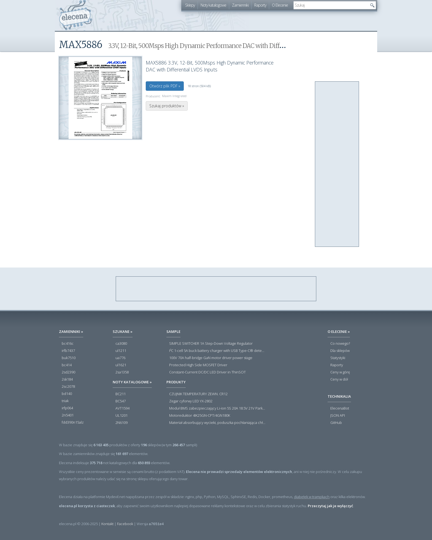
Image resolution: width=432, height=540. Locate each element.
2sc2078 (68, 386)
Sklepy (190, 5)
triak (65, 401)
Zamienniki (240, 5)
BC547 (120, 401)
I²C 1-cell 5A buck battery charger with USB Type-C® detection (217, 351)
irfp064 (67, 408)
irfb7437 (68, 351)
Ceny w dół (339, 379)
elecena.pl (75, 15)
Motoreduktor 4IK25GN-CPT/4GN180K (199, 415)
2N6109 (121, 423)
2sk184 (67, 379)
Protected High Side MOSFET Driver (198, 365)
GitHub (336, 423)
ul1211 (120, 351)
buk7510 (68, 358)
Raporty (260, 5)
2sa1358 (122, 372)
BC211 (120, 394)
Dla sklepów (340, 351)
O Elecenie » (339, 331)
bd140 (67, 394)
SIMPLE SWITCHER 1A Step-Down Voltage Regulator (211, 343)
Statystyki (337, 358)
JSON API (337, 415)
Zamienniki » (71, 331)
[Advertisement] (337, 164)
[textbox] (330, 5)
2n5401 (68, 415)
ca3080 (121, 343)
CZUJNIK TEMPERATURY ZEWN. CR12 (198, 394)
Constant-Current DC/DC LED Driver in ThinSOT (207, 372)
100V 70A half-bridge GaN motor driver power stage (210, 358)
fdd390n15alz (73, 422)
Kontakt (107, 523)
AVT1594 (122, 408)
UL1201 (121, 415)
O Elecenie (280, 5)
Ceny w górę (340, 372)
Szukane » (123, 331)
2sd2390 (68, 372)
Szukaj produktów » (166, 105)
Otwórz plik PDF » (164, 86)
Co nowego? (340, 343)
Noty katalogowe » (132, 381)
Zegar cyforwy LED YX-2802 (190, 401)
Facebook (125, 523)
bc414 (67, 365)
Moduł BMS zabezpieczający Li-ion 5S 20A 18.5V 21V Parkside (217, 408)
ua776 (120, 358)
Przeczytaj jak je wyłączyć (330, 505)
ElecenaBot (339, 408)
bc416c (68, 343)
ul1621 (120, 365)
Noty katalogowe (213, 5)
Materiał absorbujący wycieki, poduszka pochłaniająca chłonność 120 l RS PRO (217, 423)
